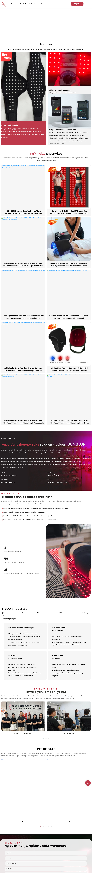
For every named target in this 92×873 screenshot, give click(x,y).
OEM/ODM (25, 657)
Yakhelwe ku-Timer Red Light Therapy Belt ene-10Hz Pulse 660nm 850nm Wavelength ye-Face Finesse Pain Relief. (23, 369)
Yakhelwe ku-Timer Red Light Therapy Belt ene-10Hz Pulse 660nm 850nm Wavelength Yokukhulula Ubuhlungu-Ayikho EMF (23, 264)
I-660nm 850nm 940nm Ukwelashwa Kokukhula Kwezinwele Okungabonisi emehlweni (68, 317)
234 (6, 570)
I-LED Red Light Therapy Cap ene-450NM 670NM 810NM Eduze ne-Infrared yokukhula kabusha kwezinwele (69, 369)
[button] (44, 738)
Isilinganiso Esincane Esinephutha (62, 130)
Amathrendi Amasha (9, 125)
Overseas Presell (69, 629)
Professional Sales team (23, 733)
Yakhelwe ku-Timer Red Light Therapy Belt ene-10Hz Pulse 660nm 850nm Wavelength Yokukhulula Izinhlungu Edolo (23, 421)
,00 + (48, 472)
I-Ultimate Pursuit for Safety (59, 90)
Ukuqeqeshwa (68, 733)
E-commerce (69, 657)
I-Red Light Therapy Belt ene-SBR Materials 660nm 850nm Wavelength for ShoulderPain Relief (23, 317)
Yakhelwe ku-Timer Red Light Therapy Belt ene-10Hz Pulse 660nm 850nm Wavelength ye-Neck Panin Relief (68, 421)
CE (23, 821)
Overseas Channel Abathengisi (21, 628)
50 (6, 559)
